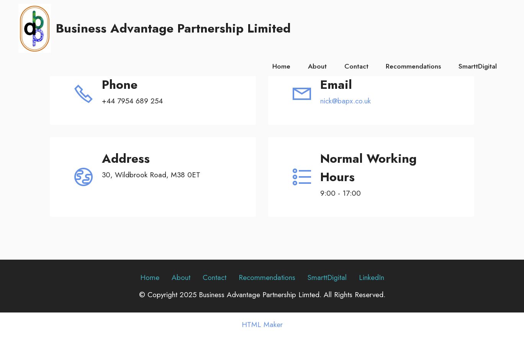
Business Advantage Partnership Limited (173, 28)
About (317, 66)
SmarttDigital (477, 66)
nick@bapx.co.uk (345, 100)
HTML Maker (262, 324)
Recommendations (413, 66)
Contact (356, 66)
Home (281, 66)
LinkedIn (371, 277)
